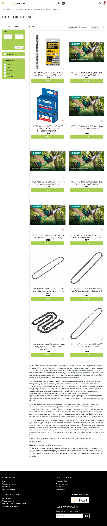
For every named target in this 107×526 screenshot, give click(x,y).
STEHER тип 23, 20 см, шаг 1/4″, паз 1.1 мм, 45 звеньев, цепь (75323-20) (48, 74)
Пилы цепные (37, 9)
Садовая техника (24, 9)
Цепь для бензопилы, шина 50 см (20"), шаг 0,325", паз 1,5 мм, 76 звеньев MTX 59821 (86, 346)
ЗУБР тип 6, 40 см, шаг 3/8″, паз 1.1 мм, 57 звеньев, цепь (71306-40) (87, 183)
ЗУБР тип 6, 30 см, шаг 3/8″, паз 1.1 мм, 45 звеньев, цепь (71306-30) (87, 127)
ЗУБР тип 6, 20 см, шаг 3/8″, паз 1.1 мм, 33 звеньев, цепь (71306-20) (87, 74)
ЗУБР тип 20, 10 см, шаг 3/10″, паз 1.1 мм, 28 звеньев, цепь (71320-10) (48, 236)
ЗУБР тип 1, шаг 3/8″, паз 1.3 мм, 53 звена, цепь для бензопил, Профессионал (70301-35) (48, 128)
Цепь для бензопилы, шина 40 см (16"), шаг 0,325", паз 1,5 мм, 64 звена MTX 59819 (87, 290)
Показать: (95, 27)
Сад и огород (10, 9)
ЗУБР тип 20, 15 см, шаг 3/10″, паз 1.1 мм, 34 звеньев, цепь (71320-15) (87, 236)
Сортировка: (57, 27)
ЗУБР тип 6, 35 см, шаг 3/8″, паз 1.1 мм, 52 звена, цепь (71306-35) (48, 183)
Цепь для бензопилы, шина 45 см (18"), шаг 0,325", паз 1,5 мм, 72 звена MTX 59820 (48, 290)
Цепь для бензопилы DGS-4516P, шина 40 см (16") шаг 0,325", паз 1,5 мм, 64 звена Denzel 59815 (48, 346)
